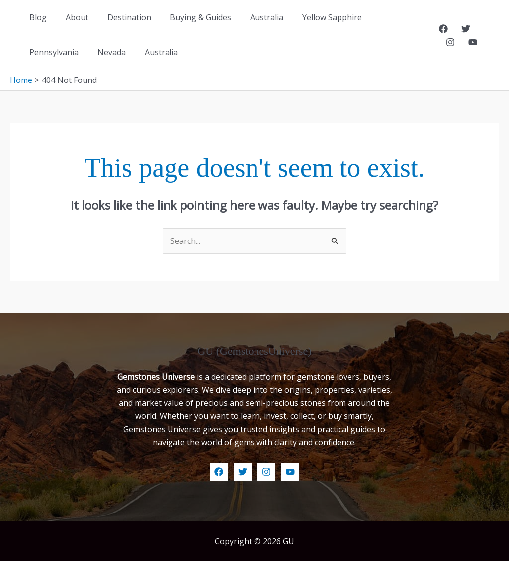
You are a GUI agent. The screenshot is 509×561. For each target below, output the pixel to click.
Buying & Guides (190, 17)
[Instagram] (485, 28)
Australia (253, 17)
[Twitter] (463, 28)
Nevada (42, 52)
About (72, 17)
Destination (122, 17)
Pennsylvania (386, 17)
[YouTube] (447, 42)
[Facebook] (440, 28)
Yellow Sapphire (315, 17)
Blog (36, 17)
